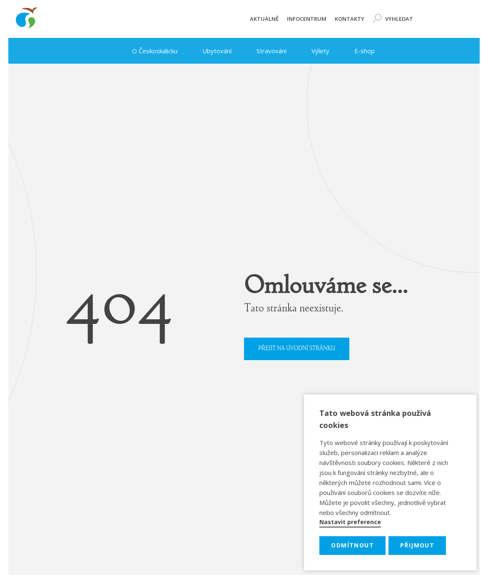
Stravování (263, 50)
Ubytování (209, 50)
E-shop (356, 50)
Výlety (312, 50)
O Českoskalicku (145, 50)
